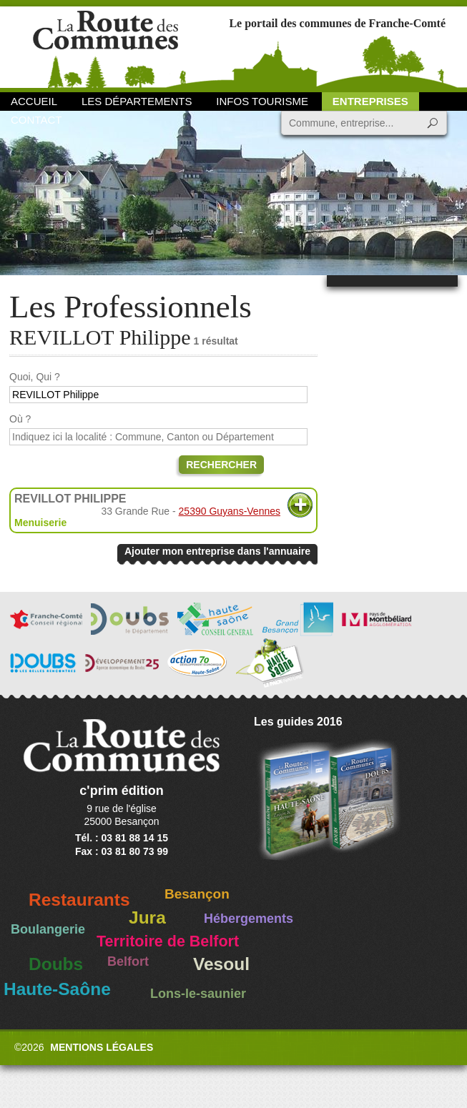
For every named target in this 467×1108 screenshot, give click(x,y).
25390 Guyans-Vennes (229, 511)
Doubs (56, 964)
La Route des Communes (105, 46)
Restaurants (79, 899)
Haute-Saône (57, 989)
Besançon (197, 893)
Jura (147, 917)
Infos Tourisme (262, 101)
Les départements (137, 101)
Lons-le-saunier (198, 993)
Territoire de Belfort (168, 941)
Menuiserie (40, 522)
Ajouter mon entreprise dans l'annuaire (217, 551)
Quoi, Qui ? (34, 376)
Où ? (20, 419)
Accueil (34, 101)
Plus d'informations (300, 505)
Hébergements (248, 918)
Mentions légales (101, 1047)
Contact (36, 120)
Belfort (128, 961)
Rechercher (221, 464)
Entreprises (370, 101)
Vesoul (221, 964)
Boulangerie (48, 929)
